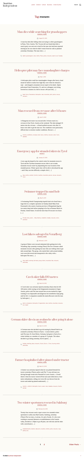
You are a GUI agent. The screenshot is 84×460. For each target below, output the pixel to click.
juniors (32, 218)
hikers (43, 260)
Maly (35, 218)
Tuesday (60, 56)
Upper (26, 305)
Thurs (49, 343)
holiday (24, 343)
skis (27, 430)
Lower (43, 386)
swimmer (25, 219)
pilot (51, 94)
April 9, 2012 (43, 117)
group (40, 260)
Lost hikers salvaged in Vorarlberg (42, 234)
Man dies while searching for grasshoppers (42, 32)
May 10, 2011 (43, 198)
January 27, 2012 (43, 157)
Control (36, 175)
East (39, 135)
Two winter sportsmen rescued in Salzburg (42, 402)
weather (25, 136)
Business (49, 5)
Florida (24, 218)
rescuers (49, 56)
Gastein (33, 429)
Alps (24, 260)
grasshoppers (29, 56)
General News (42, 34)
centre (27, 175)
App (24, 175)
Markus (39, 218)
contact (31, 175)
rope (59, 429)
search (54, 56)
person (50, 175)
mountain (46, 94)
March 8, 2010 (43, 283)
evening (31, 260)
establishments (27, 429)
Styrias (46, 343)
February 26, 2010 (43, 409)
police (45, 56)
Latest (33, 5)
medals (49, 218)
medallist (44, 218)
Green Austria (57, 5)
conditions (29, 135)
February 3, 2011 (43, 241)
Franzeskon (32, 94)
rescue (58, 94)
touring (54, 343)
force (27, 94)
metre (38, 56)
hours (42, 135)
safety (24, 430)
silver (57, 218)
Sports (42, 154)
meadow (50, 386)
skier (54, 135)
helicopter (38, 94)
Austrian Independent (14, 456)
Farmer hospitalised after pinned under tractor (42, 360)
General (38, 5)
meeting (29, 343)
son (57, 56)
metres (46, 135)
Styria (41, 343)
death (24, 56)
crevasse (35, 135)
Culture (44, 5)
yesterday (25, 262)
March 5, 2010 (43, 326)
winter (58, 343)
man (35, 56)
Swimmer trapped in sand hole (42, 191)
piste (51, 429)
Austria (24, 135)
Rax (52, 260)
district (30, 386)
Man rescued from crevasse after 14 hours (42, 111)
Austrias (25, 386)
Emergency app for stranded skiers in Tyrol (42, 151)
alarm (24, 303)
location (40, 175)
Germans (36, 260)
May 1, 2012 (43, 77)
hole (28, 218)
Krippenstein (41, 303)
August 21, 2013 (43, 38)
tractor (60, 386)
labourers (38, 429)
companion (29, 303)
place (33, 343)
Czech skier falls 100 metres (42, 277)
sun (23, 305)
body (24, 94)
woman (24, 388)
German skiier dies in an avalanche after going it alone (42, 319)
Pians (41, 56)
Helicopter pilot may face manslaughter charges (42, 70)
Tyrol (57, 135)
